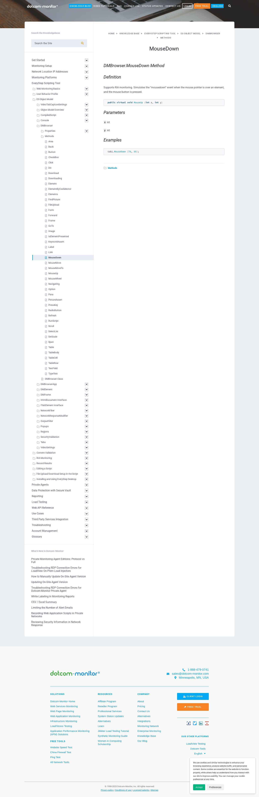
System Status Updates (111, 716)
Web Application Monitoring (65, 716)
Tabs (43, 442)
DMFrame (46, 394)
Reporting (37, 496)
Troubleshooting (41, 525)
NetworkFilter (48, 410)
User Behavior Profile (47, 94)
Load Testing (39, 502)
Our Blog (142, 740)
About (140, 701)
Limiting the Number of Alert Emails (52, 607)
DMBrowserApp (49, 384)
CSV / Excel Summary (44, 602)
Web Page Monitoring (62, 711)
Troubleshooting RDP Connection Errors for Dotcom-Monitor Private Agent (56, 589)
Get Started (38, 60)
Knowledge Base (80, 6)
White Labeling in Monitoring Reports (52, 596)
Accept (199, 787)
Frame (51, 220)
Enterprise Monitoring (149, 731)
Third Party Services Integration (50, 519)
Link (50, 252)
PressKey (53, 305)
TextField (52, 368)
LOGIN (187, 6)
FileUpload (53, 204)
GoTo (51, 226)
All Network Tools (59, 762)
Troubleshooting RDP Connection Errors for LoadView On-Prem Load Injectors (56, 569)
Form (51, 210)
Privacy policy (107, 790)
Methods (112, 168)
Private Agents (40, 484)
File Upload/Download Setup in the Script (57, 474)
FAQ (119, 6)
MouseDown (54, 257)
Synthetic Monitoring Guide (113, 736)
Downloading (55, 178)
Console (45, 120)
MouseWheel (54, 278)
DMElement (46, 389)
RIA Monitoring (44, 458)
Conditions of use (123, 790)
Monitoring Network (148, 726)
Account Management (44, 530)
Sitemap (154, 790)
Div (50, 168)
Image (51, 231)
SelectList (53, 331)
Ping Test (55, 757)
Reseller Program (107, 706)
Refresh (52, 315)
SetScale (52, 336)
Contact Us (173, 6)
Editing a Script (44, 468)
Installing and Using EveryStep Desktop (56, 479)
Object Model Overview (52, 109)
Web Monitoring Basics (48, 88)
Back (51, 146)
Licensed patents (141, 790)
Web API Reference (43, 507)
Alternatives (104, 721)
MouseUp (53, 273)
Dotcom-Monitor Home (62, 701)
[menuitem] (217, 6)
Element (52, 183)
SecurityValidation (50, 437)
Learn (101, 726)
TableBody (53, 352)
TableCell (52, 357)
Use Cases (38, 513)
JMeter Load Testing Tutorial (113, 731)
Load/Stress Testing (61, 726)
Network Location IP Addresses (50, 71)
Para (50, 294)
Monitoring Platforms (44, 77)
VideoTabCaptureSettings (54, 104)
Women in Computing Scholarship (110, 742)
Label (51, 247)
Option (51, 289)
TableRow (53, 363)
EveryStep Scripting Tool (46, 83)
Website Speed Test (61, 747)
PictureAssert (55, 299)
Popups (45, 426)
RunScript (53, 321)
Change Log (132, 6)
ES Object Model (45, 99)
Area (50, 141)
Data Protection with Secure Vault (51, 490)
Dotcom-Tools (197, 748)
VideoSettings (48, 447)
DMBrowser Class (54, 379)
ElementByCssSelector (59, 189)
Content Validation (46, 452)
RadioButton (54, 310)
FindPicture (54, 199)
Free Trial (202, 6)
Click (50, 162)
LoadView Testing (195, 743)
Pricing (141, 706)
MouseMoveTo (55, 268)
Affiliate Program (107, 701)
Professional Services (110, 711)
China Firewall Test (60, 752)
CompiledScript (48, 115)
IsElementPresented (58, 236)
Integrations (143, 721)
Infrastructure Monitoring (63, 721)
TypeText (53, 373)
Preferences (215, 787)
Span (51, 342)
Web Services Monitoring (64, 706)
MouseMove (54, 262)
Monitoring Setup (42, 65)
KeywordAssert (56, 241)
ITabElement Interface (52, 405)
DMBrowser (47, 125)
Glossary (37, 536)
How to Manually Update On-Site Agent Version (58, 576)
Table (51, 347)
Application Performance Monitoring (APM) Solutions (70, 733)
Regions (45, 431)
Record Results (44, 463)
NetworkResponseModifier (54, 415)
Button (52, 152)
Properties (50, 131)
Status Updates (152, 6)
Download (53, 173)
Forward (52, 215)
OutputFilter (47, 421)
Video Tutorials (103, 6)
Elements (53, 194)
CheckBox (53, 157)
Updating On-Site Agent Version (49, 582)
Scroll (51, 326)
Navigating (54, 284)
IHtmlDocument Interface (54, 400)
